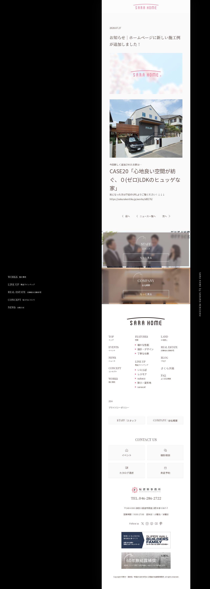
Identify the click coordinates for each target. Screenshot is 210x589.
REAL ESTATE (24, 292)
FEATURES (146, 338)
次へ (164, 216)
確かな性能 (143, 345)
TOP (120, 338)
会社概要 (165, 420)
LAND (172, 338)
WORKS (17, 277)
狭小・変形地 (144, 382)
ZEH (111, 401)
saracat (141, 387)
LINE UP (21, 284)
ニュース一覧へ (146, 216)
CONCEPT (21, 299)
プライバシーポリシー (119, 407)
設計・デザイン (145, 349)
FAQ (172, 377)
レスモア (142, 374)
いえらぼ (142, 370)
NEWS (16, 307)
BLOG (172, 359)
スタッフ (126, 420)
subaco (141, 378)
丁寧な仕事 (143, 353)
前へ (127, 216)
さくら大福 (167, 368)
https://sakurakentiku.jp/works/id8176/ (131, 199)
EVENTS (120, 349)
